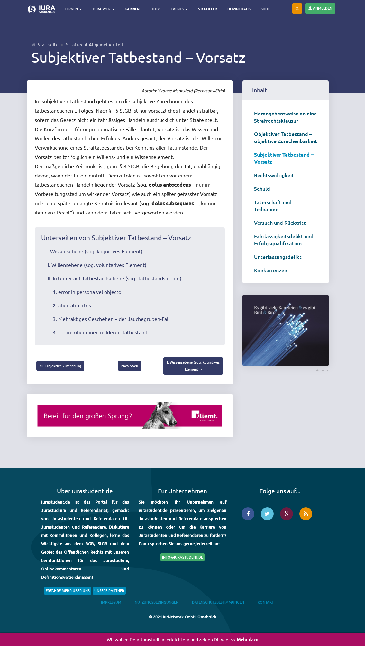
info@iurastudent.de (182, 557)
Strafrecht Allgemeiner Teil (94, 44)
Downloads (240, 9)
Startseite (48, 44)
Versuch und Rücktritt (280, 222)
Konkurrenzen (270, 270)
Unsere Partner (109, 590)
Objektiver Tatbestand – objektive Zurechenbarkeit (285, 137)
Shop (267, 9)
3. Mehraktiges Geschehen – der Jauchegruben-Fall (111, 318)
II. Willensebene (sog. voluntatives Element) (96, 264)
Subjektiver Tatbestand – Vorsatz (284, 158)
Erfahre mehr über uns (68, 590)
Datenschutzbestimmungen (218, 602)
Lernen (74, 9)
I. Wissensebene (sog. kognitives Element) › (193, 365)
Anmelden (320, 8)
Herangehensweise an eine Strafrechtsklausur (285, 117)
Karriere (134, 9)
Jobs (157, 9)
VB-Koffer (208, 9)
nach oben (129, 365)
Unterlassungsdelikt (278, 256)
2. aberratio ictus (72, 305)
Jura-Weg (105, 9)
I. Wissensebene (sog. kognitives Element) (94, 251)
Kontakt (266, 602)
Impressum (111, 602)
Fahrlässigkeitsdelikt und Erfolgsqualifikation (284, 239)
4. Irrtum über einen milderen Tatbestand (100, 332)
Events (180, 9)
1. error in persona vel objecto (87, 291)
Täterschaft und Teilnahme (273, 205)
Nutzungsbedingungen (156, 602)
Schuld (262, 188)
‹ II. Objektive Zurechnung (60, 365)
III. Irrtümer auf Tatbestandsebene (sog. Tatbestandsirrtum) (113, 278)
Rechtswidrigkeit (274, 174)
